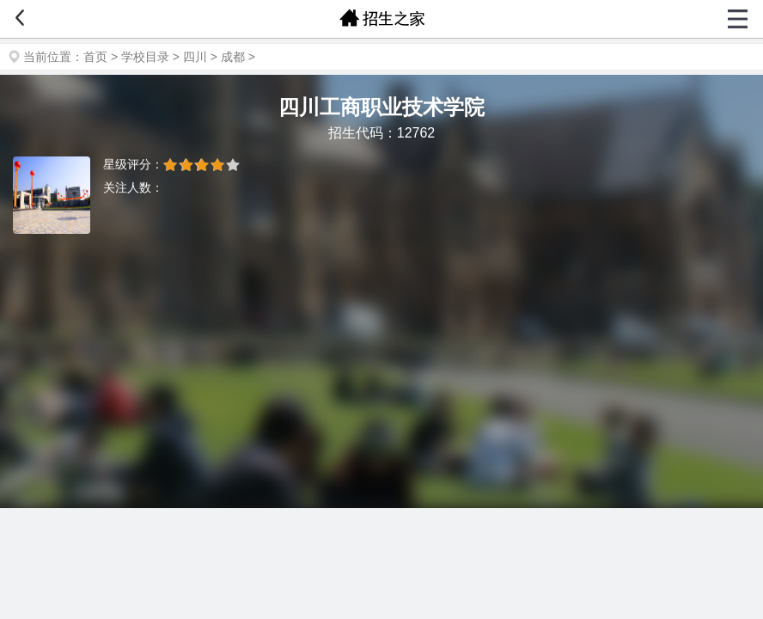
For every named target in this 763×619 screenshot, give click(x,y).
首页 (95, 57)
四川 (195, 57)
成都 (233, 57)
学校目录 (145, 57)
